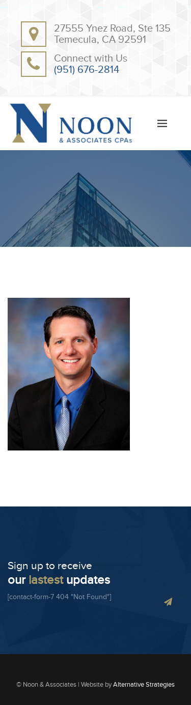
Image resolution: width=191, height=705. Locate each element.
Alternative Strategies (144, 685)
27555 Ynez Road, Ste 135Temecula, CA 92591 (112, 34)
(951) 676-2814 (86, 70)
